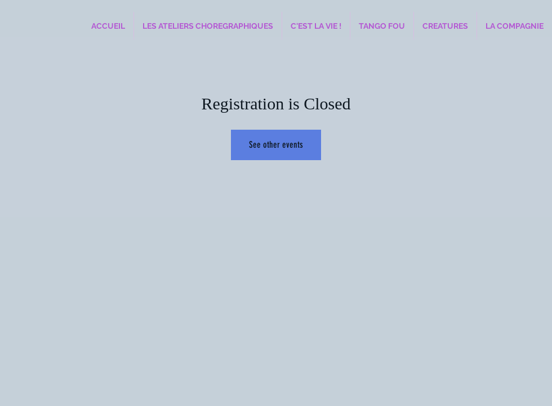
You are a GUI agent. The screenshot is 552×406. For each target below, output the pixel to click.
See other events (276, 144)
